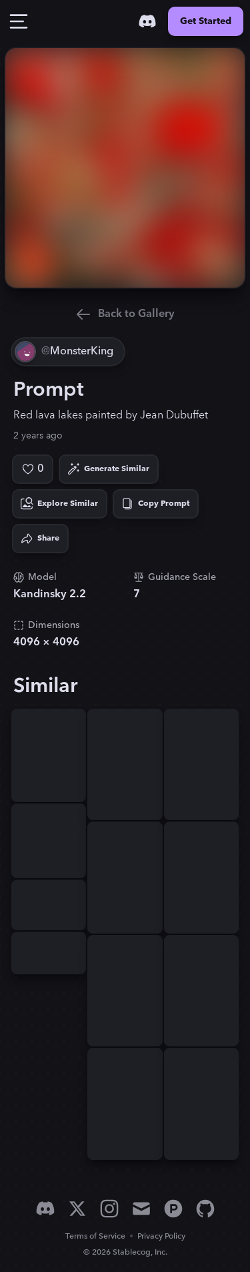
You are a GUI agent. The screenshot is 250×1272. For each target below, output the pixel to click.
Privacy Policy (161, 1236)
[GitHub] (205, 1209)
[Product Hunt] (173, 1209)
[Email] (141, 1209)
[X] (77, 1209)
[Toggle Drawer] (18, 21)
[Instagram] (109, 1209)
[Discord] (147, 21)
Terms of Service (95, 1236)
